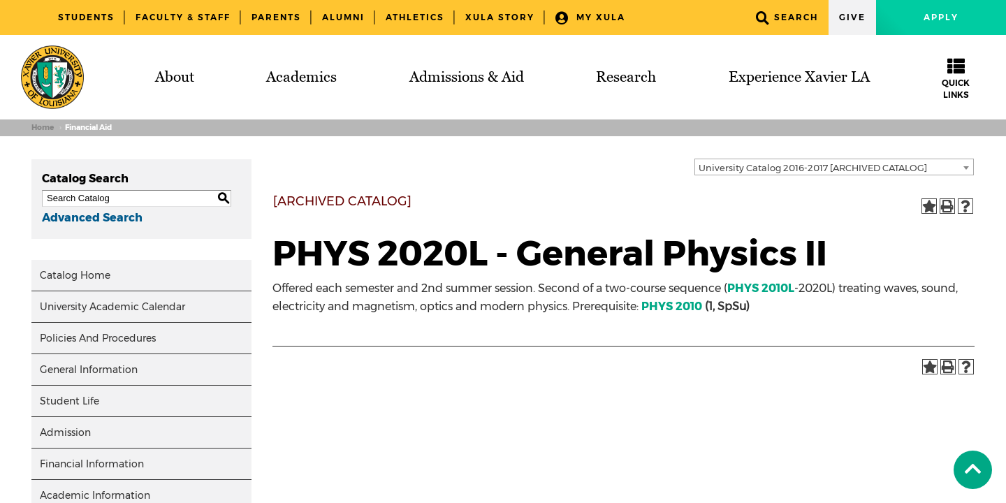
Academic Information (95, 495)
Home (42, 127)
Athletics (415, 17)
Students (86, 17)
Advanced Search (92, 217)
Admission (65, 432)
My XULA (590, 17)
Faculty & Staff (183, 17)
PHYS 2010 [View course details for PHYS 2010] (671, 306)
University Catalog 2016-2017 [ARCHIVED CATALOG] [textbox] (813, 167)
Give (852, 17)
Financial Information (92, 464)
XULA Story (499, 17)
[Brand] (52, 77)
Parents (276, 17)
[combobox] (834, 167)
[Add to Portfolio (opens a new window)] (929, 206)
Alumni (343, 17)
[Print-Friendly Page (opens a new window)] (947, 206)
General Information (89, 369)
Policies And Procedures (98, 338)
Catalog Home (75, 275)
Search (787, 17)
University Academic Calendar (112, 306)
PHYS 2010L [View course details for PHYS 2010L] (760, 288)
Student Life (69, 401)
